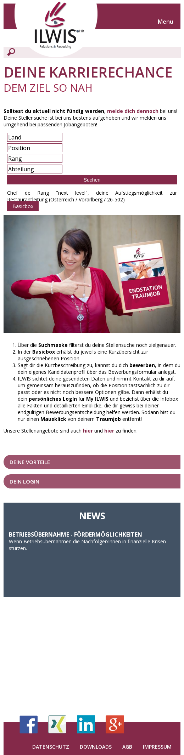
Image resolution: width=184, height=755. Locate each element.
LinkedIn (86, 724)
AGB (127, 746)
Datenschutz (50, 746)
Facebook (28, 724)
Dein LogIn (24, 481)
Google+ (115, 724)
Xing (57, 724)
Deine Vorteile (30, 461)
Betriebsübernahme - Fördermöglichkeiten (75, 534)
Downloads (96, 746)
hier (88, 430)
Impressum (157, 746)
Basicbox (22, 206)
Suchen (92, 180)
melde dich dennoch (132, 111)
